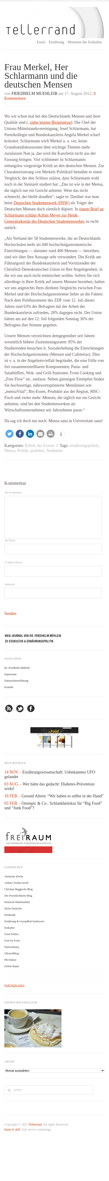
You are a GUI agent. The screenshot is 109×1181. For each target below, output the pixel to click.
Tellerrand (35, 1124)
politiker (37, 450)
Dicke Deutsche (13, 908)
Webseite (10, 584)
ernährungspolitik (83, 445)
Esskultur (9, 927)
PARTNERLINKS (14, 985)
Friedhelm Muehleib (35, 93)
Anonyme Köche (13, 876)
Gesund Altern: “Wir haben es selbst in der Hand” (62, 796)
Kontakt (8, 687)
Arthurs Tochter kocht (16, 882)
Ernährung (56, 42)
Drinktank (10, 915)
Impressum (10, 674)
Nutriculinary (11, 947)
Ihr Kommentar (13, 492)
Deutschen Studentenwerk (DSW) (42, 203)
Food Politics (11, 934)
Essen (41, 42)
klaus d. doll (12, 1129)
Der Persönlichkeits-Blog (18, 895)
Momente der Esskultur (85, 42)
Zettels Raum (11, 966)
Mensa (9, 450)
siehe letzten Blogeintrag (50, 122)
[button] (9, 434)
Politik (22, 450)
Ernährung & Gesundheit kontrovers (24, 921)
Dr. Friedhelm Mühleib (17, 667)
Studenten (54, 450)
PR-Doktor (10, 959)
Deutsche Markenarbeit (17, 902)
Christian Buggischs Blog (18, 889)
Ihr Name (10, 540)
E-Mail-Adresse (13, 562)
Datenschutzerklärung (16, 680)
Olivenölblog (11, 953)
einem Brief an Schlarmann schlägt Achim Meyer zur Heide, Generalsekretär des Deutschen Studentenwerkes (54, 215)
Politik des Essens (40, 445)
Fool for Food (12, 940)
